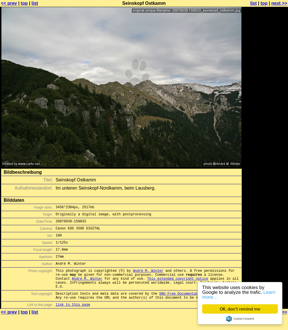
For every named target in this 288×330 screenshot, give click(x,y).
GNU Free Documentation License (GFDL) (196, 306)
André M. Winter (148, 279)
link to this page (73, 318)
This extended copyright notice (177, 288)
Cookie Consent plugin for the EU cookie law (240, 319)
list (35, 3)
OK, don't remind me (240, 309)
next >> (279, 3)
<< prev (9, 3)
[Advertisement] (265, 140)
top (24, 3)
